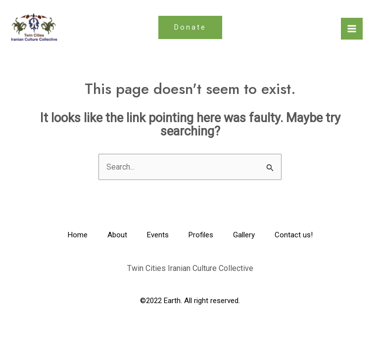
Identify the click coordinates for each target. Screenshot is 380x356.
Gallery (244, 234)
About (117, 234)
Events (158, 234)
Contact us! (294, 234)
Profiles (201, 234)
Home (78, 234)
